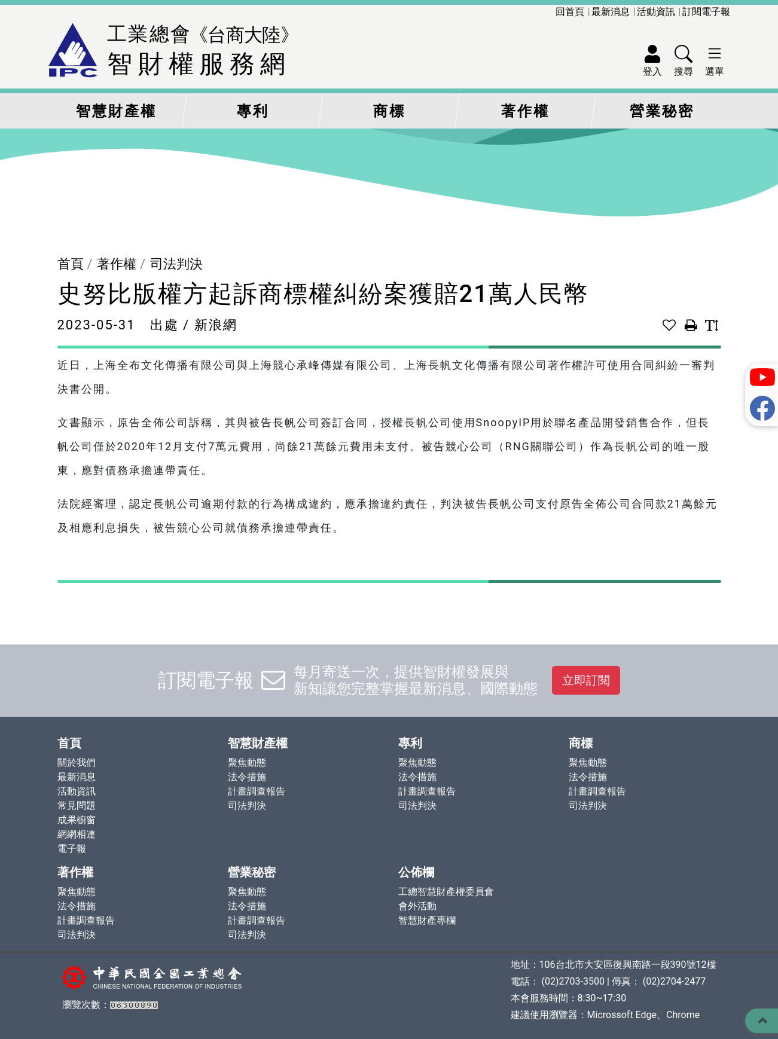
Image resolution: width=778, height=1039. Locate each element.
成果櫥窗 (76, 820)
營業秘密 (662, 111)
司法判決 (176, 263)
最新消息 (610, 11)
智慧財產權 (116, 111)
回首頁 (570, 11)
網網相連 (76, 834)
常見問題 (76, 805)
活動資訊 (656, 11)
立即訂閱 (586, 680)
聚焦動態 (247, 762)
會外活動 (417, 906)
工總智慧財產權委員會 (446, 891)
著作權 (525, 111)
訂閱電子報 (706, 11)
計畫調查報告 (256, 791)
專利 (253, 111)
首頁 (70, 263)
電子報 (71, 848)
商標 (389, 111)
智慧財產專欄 (427, 920)
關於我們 (76, 762)
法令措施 (247, 777)
